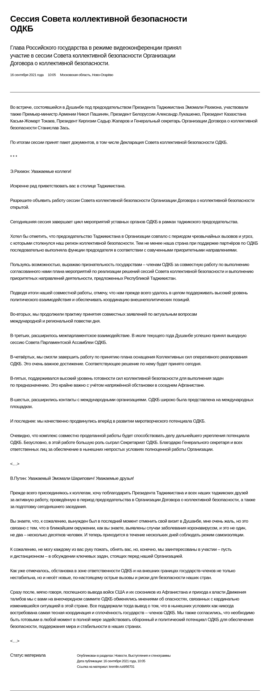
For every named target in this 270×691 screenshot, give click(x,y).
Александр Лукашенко (178, 114)
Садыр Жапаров (113, 121)
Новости (120, 655)
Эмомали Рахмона (203, 107)
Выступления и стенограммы (149, 655)
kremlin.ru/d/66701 (121, 667)
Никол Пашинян (92, 114)
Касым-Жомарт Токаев (32, 121)
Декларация (132, 142)
